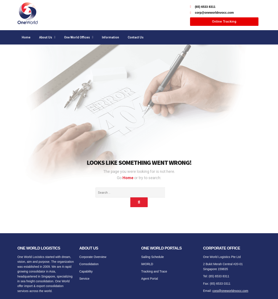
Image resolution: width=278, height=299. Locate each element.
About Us (47, 37)
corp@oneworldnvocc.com (230, 281)
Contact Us (136, 37)
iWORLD (147, 254)
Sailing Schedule (152, 247)
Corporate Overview (92, 247)
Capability (86, 261)
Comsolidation (89, 254)
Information (110, 37)
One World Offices (78, 37)
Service (84, 269)
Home (26, 37)
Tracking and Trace (154, 261)
